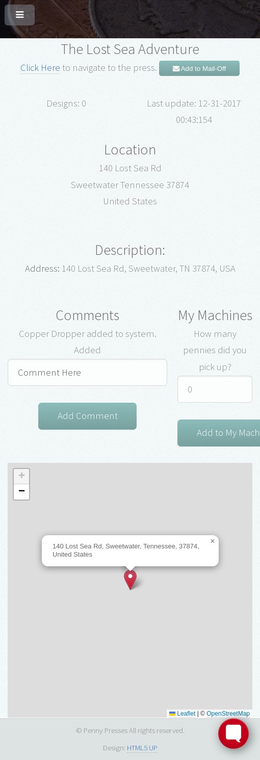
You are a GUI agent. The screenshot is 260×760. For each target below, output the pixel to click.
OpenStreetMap (228, 713)
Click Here (40, 67)
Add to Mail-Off (199, 68)
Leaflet (182, 713)
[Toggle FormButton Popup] (233, 733)
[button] (130, 579)
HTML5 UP (142, 747)
